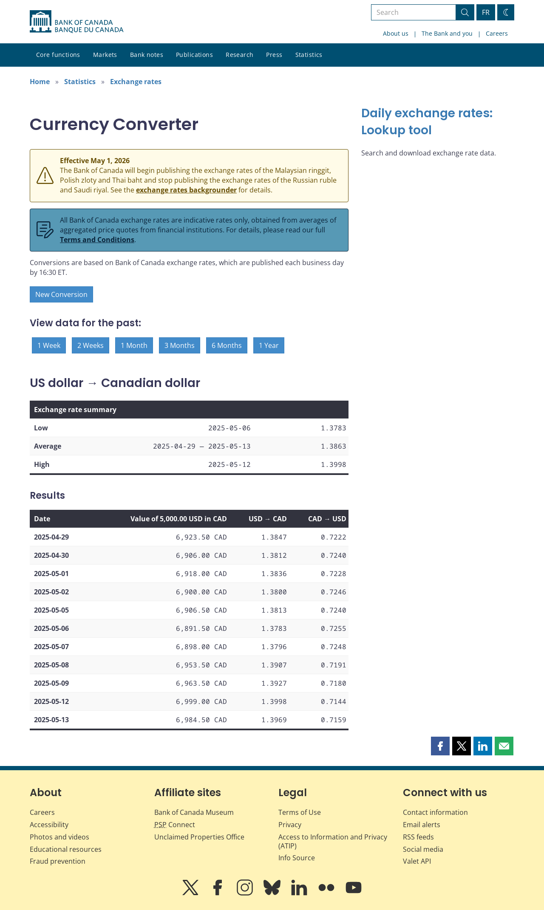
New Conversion (61, 294)
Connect (174, 824)
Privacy (289, 824)
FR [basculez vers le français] (486, 12)
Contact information (435, 812)
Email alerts (421, 824)
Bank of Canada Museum (194, 812)
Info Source (296, 857)
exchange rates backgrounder (186, 190)
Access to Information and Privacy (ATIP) (332, 841)
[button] (440, 746)
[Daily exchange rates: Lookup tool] (437, 122)
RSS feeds (418, 837)
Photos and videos (59, 837)
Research (239, 55)
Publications (194, 55)
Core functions (58, 55)
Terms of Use (299, 812)
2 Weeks (90, 345)
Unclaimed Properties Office (199, 837)
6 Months (227, 345)
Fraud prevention (57, 861)
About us (395, 33)
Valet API (417, 861)
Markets (105, 55)
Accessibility (49, 824)
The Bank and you (447, 33)
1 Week (48, 345)
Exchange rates (136, 81)
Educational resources (66, 849)
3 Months (179, 345)
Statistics (309, 55)
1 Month (134, 345)
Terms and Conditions (97, 239)
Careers (497, 33)
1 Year (269, 345)
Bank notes (146, 55)
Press (274, 55)
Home (40, 81)
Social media (423, 849)
